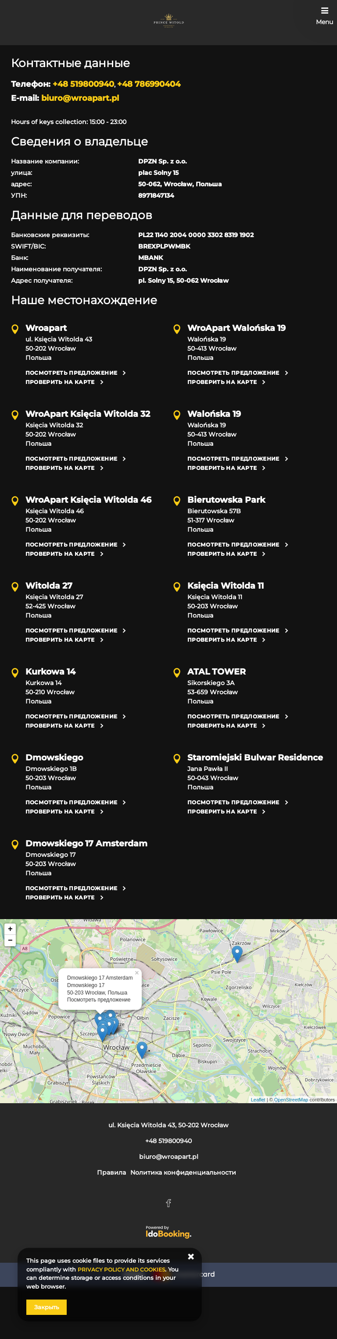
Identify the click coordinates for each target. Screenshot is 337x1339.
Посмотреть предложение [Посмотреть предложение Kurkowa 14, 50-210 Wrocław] (71, 752)
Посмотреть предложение (98, 1063)
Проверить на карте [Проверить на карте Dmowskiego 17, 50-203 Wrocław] (60, 960)
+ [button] (10, 992)
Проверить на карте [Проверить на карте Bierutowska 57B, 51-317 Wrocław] (222, 581)
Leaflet (258, 1162)
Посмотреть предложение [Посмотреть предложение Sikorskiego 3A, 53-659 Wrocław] (233, 752)
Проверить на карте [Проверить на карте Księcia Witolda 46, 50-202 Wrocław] (60, 581)
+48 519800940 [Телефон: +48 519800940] (168, 1204)
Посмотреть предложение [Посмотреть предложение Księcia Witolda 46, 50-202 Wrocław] (71, 562)
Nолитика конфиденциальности (183, 1236)
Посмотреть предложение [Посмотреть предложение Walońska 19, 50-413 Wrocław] (233, 372)
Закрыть (46, 1307)
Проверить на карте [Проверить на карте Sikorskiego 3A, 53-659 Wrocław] (222, 770)
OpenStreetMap (291, 1162)
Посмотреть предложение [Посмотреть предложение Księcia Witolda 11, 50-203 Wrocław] (233, 657)
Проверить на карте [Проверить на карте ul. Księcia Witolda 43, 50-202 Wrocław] (60, 391)
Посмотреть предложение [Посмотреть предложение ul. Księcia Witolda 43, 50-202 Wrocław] (71, 372)
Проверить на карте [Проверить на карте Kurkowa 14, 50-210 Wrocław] (60, 770)
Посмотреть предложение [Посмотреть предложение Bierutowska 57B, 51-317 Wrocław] (233, 562)
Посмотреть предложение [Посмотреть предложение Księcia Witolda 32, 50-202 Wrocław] (71, 467)
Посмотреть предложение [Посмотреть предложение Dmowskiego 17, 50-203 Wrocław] (71, 942)
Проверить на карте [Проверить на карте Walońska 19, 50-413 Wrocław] (222, 391)
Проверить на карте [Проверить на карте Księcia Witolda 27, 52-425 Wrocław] (60, 675)
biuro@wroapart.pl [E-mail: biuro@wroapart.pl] (168, 1220)
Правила (111, 1236)
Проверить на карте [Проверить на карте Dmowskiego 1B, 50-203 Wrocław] (60, 865)
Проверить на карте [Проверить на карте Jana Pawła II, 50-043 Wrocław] (222, 865)
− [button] (10, 1003)
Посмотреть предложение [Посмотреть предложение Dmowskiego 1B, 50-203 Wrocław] (71, 847)
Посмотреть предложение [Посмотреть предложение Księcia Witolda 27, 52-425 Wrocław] (71, 657)
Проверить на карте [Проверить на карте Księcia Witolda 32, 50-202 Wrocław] (60, 486)
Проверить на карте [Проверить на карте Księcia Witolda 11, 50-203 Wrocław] (222, 675)
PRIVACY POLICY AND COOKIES (124, 1269)
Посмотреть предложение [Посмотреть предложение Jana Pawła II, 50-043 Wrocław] (233, 847)
